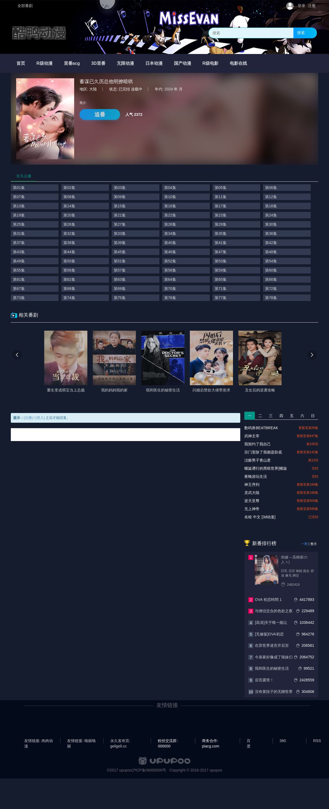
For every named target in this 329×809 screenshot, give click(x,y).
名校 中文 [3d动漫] (259, 517)
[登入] (40, 418)
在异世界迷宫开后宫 (272, 645)
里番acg (72, 63)
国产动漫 (182, 63)
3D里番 (98, 63)
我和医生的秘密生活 (272, 668)
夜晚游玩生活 (255, 476)
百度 (249, 741)
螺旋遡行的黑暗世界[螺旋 (265, 468)
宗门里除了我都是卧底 (263, 452)
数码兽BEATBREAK (261, 428)
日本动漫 (154, 63)
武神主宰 (251, 436)
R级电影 (211, 63)
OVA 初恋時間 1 (268, 599)
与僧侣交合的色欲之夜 (274, 611)
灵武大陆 (251, 492)
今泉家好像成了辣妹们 (274, 657)
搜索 (301, 33)
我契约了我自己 (257, 444)
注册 (312, 6)
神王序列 (251, 484)
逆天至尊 (251, 501)
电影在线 (238, 63)
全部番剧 (25, 6)
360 (283, 741)
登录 (301, 6)
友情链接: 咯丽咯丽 (81, 741)
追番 (99, 114)
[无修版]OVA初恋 (269, 634)
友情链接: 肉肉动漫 (38, 741)
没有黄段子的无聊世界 (274, 691)
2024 (168, 89)
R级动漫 (44, 63)
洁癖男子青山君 (257, 460)
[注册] (28, 418)
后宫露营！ (264, 680)
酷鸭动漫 (39, 32)
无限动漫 (125, 63)
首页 (20, 63)
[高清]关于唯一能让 (271, 622)
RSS (317, 741)
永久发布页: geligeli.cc (120, 741)
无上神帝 (251, 509)
